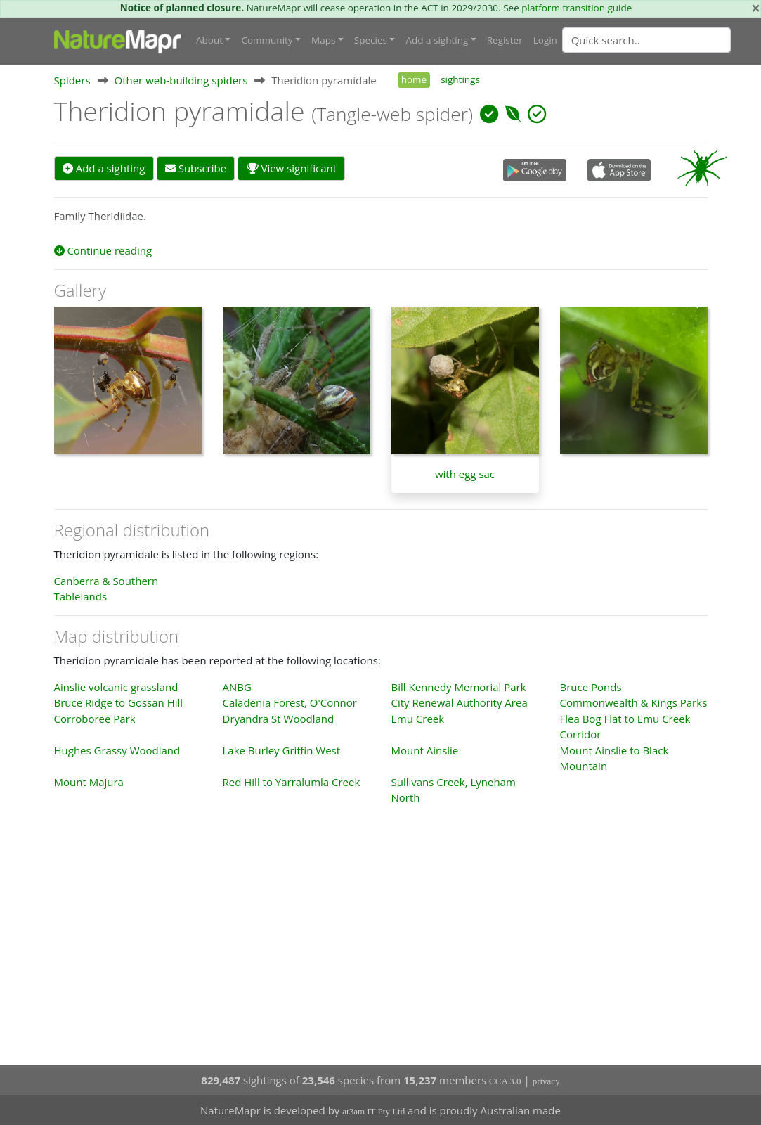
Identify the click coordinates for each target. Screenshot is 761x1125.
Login (545, 40)
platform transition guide (576, 7)
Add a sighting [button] (436, 40)
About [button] (209, 40)
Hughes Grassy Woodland (117, 750)
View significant (292, 168)
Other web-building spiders (180, 80)
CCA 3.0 (505, 1081)
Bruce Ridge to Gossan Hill (118, 702)
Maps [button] (323, 40)
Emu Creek (418, 719)
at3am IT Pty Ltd (373, 1111)
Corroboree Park (95, 719)
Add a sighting (104, 168)
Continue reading (103, 250)
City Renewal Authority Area (459, 702)
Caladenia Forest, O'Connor (290, 702)
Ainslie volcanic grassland (116, 687)
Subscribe (195, 168)
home (414, 79)
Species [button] (370, 40)
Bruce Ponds (591, 687)
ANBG (237, 687)
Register (505, 40)
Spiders (72, 80)
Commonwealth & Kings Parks (634, 702)
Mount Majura (89, 782)
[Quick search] (646, 40)
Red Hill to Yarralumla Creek (291, 782)
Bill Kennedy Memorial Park (458, 687)
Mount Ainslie (425, 750)
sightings (460, 79)
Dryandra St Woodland (278, 719)
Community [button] (266, 40)
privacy (546, 1081)
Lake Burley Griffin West (282, 750)
